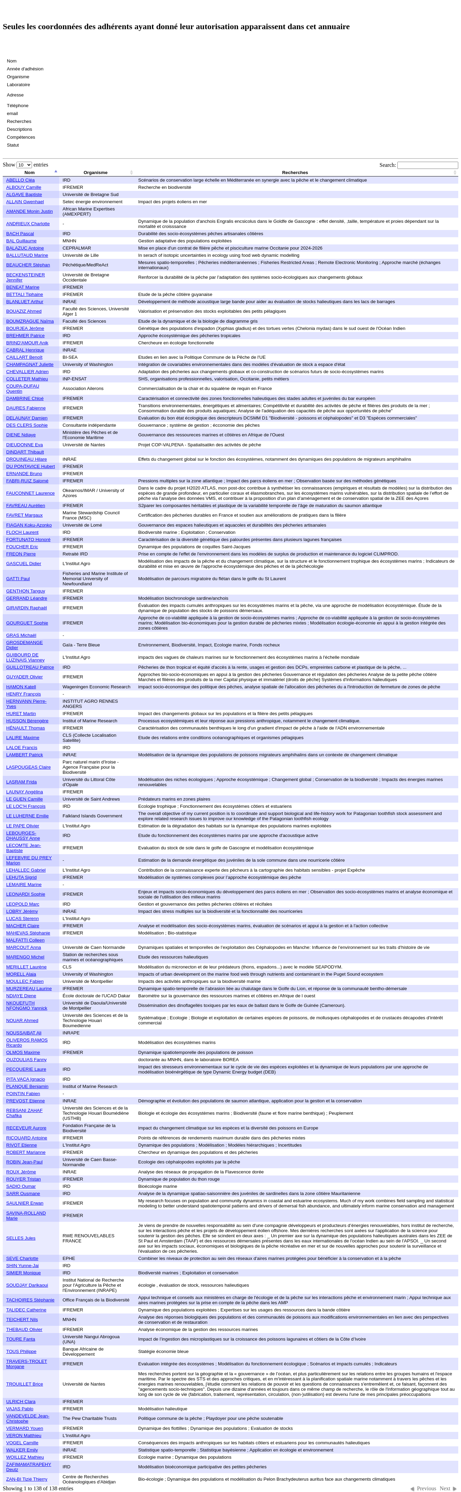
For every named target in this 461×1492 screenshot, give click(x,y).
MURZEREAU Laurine (29, 988)
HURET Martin (21, 713)
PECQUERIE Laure (26, 1069)
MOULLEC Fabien (25, 981)
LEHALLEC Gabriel (26, 870)
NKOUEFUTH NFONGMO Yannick (26, 1005)
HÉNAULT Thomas (25, 728)
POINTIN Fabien (23, 1093)
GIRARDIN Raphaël (26, 607)
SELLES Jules (20, 1238)
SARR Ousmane (23, 1193)
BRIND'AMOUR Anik (27, 342)
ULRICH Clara (20, 1401)
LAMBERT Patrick (24, 754)
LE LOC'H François (25, 806)
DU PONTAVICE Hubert (30, 466)
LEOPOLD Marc (22, 904)
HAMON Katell (21, 686)
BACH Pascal (20, 233)
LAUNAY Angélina (24, 791)
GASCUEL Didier (23, 563)
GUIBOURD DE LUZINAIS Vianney (25, 657)
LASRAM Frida (21, 781)
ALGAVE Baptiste (24, 194)
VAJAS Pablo (19, 1408)
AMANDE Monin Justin (29, 211)
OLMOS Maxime (23, 1052)
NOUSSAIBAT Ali (23, 1032)
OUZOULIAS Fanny (26, 1059)
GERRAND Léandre (26, 598)
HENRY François (23, 694)
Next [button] (445, 1488)
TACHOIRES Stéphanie (30, 1299)
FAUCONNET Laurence (30, 493)
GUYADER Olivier (24, 676)
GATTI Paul (18, 578)
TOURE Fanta (20, 1339)
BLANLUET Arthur (24, 301)
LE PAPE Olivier (22, 825)
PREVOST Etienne (25, 1100)
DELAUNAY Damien (26, 418)
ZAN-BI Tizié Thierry (26, 1479)
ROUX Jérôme (21, 1171)
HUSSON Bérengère (27, 720)
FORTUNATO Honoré (28, 539)
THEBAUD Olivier (24, 1329)
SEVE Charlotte (22, 1258)
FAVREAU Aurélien (25, 505)
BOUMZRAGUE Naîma (30, 321)
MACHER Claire (22, 925)
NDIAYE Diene (21, 995)
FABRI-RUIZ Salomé (27, 480)
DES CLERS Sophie (27, 425)
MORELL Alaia (21, 974)
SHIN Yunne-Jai (22, 1265)
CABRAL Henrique (25, 350)
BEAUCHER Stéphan (28, 264)
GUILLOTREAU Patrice (30, 667)
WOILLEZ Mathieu (25, 1457)
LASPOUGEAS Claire (28, 767)
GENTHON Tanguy (25, 591)
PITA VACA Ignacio (25, 1079)
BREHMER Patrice (25, 335)
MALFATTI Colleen (25, 940)
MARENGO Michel (25, 957)
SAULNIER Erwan (24, 1203)
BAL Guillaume (21, 240)
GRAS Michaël (21, 635)
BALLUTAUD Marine (27, 255)
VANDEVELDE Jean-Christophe (28, 1418)
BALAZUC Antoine (25, 248)
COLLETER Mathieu (27, 378)
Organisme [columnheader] (96, 172)
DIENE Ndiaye (21, 434)
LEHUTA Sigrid (21, 877)
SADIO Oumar (21, 1186)
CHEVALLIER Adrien (27, 371)
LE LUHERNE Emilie (27, 815)
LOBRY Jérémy (22, 911)
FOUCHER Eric (22, 546)
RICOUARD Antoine (26, 1137)
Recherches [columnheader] (295, 172)
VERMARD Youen (24, 1428)
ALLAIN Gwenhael (25, 201)
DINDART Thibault (25, 452)
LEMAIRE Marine (24, 884)
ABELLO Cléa (20, 180)
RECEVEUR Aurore (26, 1128)
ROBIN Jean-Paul (24, 1161)
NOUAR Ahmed (22, 1020)
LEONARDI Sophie (25, 894)
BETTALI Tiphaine (24, 294)
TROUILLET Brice (24, 1384)
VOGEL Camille (22, 1442)
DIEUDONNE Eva (24, 444)
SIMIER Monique (23, 1272)
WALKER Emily (22, 1450)
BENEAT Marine (23, 287)
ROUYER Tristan (23, 1179)
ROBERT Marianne (25, 1152)
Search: (419, 165)
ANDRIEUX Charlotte (28, 223)
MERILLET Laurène (26, 966)
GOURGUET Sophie (27, 623)
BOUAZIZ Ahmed (24, 311)
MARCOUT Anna (23, 947)
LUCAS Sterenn (22, 918)
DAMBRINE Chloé (25, 398)
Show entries (25, 165)
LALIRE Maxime (22, 737)
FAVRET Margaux (24, 515)
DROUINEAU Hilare (26, 459)
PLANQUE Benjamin (27, 1086)
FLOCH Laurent (22, 532)
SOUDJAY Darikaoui (27, 1285)
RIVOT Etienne (21, 1145)
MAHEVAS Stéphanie (28, 933)
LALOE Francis (21, 747)
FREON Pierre (21, 553)
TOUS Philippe (21, 1351)
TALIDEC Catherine (26, 1309)
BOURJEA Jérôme (25, 328)
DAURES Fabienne (26, 408)
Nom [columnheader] (29, 172)
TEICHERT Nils (22, 1319)
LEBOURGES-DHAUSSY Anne (23, 835)
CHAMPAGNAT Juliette (30, 364)
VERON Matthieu (23, 1435)
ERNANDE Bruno (24, 473)
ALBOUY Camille (23, 187)
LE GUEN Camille (24, 799)
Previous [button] (426, 1488)
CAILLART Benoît (24, 357)
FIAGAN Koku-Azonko (29, 525)
